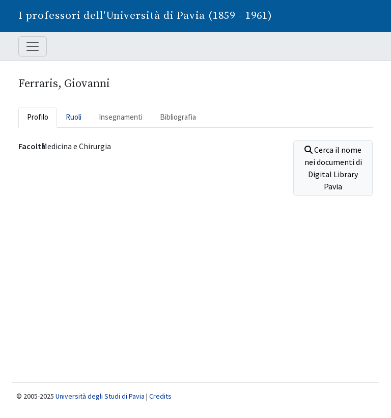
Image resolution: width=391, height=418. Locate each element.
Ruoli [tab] (73, 117)
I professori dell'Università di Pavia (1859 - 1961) (145, 15)
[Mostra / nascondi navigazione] (32, 46)
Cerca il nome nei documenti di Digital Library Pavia (333, 168)
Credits (160, 396)
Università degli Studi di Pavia (100, 396)
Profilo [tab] (37, 117)
